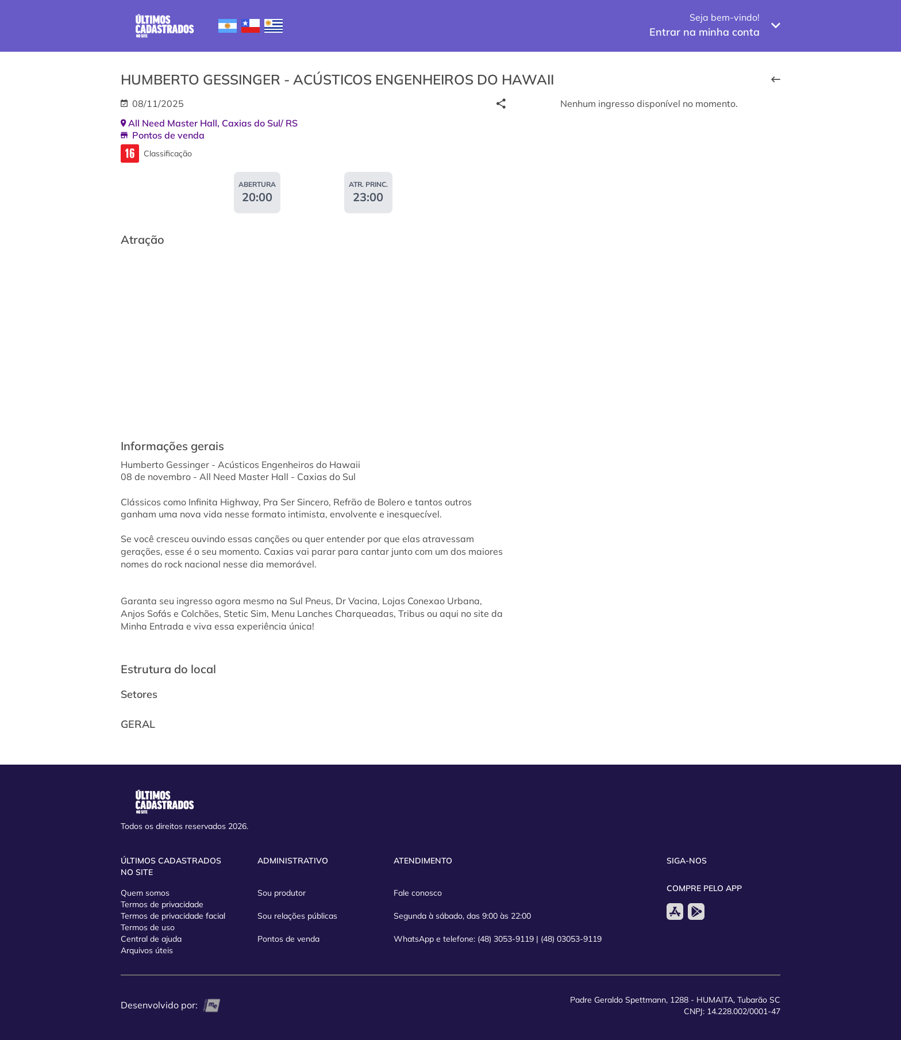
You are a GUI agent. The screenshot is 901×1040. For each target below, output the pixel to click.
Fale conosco (418, 893)
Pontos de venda (288, 939)
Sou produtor (281, 893)
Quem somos (145, 893)
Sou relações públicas (297, 916)
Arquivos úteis (147, 950)
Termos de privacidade (162, 904)
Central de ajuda (151, 939)
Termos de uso (148, 927)
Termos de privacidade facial (173, 916)
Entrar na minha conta (704, 32)
